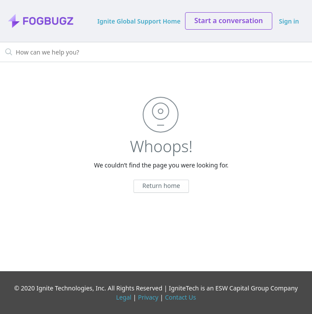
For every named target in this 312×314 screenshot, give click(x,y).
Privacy (148, 297)
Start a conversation (228, 20)
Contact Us (180, 297)
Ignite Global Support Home (139, 21)
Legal (123, 297)
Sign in (289, 21)
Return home (161, 185)
